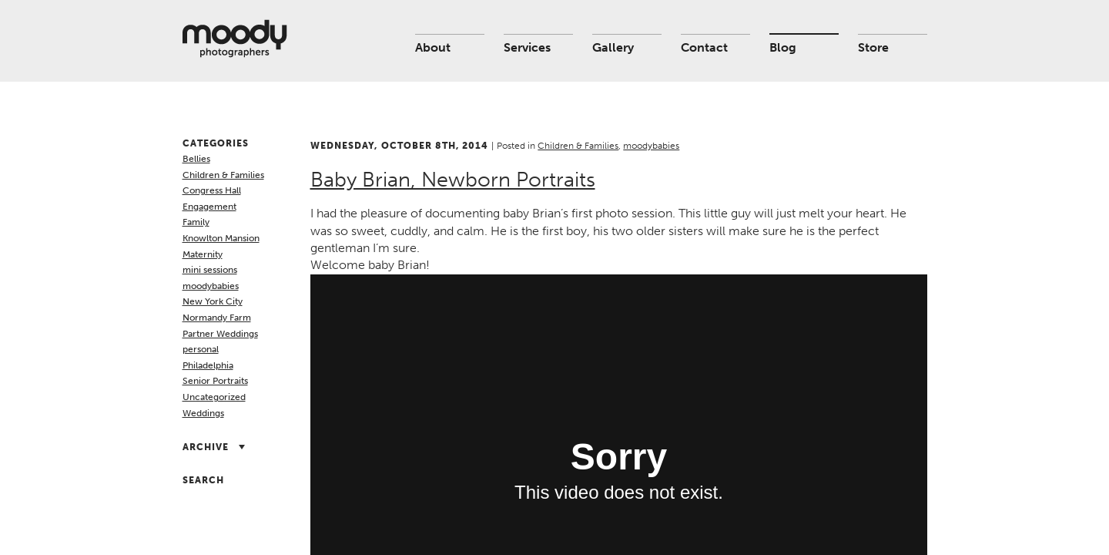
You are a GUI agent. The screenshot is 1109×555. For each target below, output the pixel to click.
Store (873, 47)
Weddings (203, 413)
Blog (782, 47)
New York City (213, 301)
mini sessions (210, 269)
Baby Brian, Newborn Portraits (452, 179)
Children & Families (223, 175)
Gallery (613, 47)
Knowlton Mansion (221, 238)
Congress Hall (212, 190)
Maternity (203, 254)
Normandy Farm (217, 317)
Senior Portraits (215, 380)
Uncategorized (214, 397)
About (433, 47)
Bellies (196, 158)
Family (196, 222)
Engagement (209, 206)
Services (527, 47)
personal (201, 349)
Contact (704, 47)
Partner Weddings (220, 333)
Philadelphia (208, 365)
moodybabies (211, 286)
